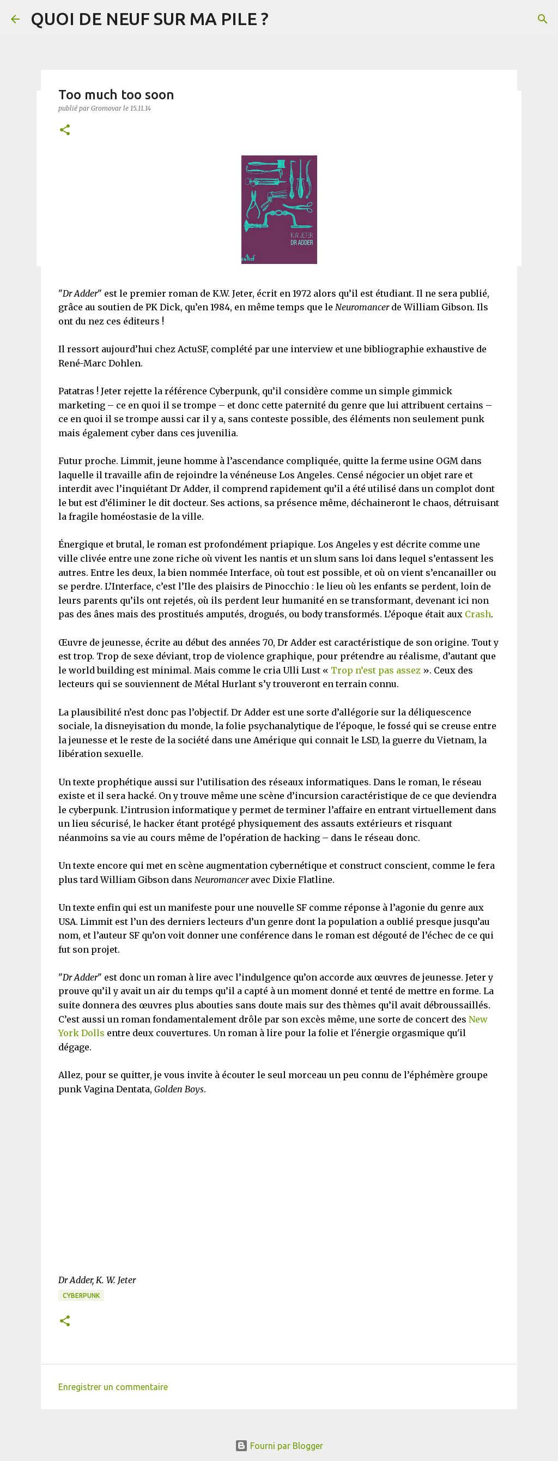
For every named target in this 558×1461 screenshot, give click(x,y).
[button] (64, 130)
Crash (478, 614)
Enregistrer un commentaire (113, 1387)
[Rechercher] (542, 19)
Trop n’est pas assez (376, 670)
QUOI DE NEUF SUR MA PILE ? (150, 18)
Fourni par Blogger (279, 1446)
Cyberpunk (81, 1295)
